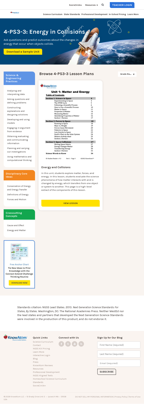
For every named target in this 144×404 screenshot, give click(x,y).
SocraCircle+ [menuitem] (75, 5)
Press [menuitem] (35, 362)
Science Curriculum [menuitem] (52, 14)
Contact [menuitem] (37, 345)
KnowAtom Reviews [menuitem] (43, 365)
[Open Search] (103, 5)
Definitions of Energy (17, 194)
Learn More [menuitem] (133, 14)
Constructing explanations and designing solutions (17, 111)
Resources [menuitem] (90, 5)
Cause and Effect (15, 225)
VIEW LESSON (63, 191)
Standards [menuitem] (38, 382)
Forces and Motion (16, 199)
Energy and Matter (16, 230)
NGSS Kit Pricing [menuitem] (41, 348)
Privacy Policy (121, 397)
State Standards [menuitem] (72, 14)
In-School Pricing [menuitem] (117, 14)
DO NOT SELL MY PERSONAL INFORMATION (94, 397)
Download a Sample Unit (22, 51)
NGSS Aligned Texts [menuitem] (43, 375)
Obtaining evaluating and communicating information (18, 140)
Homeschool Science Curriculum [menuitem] (50, 378)
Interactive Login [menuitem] (41, 355)
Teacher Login (122, 5)
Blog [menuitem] (35, 358)
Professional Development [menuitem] (94, 14)
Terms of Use (134, 397)
